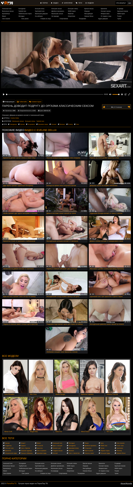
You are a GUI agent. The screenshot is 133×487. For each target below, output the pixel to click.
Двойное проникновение (58, 11)
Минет (4, 16)
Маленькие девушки (41, 13)
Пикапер (119, 450)
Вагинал (62, 124)
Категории (67, 3)
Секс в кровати (41, 450)
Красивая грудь (42, 453)
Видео (54, 3)
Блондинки (21, 8)
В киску (70, 124)
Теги (79, 3)
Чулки (119, 18)
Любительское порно (25, 13)
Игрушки (87, 11)
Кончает (53, 124)
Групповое (120, 448)
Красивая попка (74, 448)
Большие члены (73, 8)
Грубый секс (22, 11)
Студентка (8, 445)
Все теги (8, 438)
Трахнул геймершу (27, 453)
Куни (102, 443)
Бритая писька (89, 8)
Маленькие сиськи (57, 13)
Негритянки (71, 16)
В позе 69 (40, 445)
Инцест (23, 443)
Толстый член (9, 448)
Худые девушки (103, 18)
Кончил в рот (57, 448)
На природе (55, 16)
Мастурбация (88, 13)
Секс (77, 124)
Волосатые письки (8, 11)
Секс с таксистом (74, 453)
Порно (44, 3)
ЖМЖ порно (72, 11)
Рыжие (119, 16)
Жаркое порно (105, 450)
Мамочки (71, 13)
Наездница (13, 124)
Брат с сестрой (57, 445)
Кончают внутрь (106, 11)
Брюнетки (104, 8)
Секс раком (24, 18)
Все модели (10, 356)
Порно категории (14, 458)
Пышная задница (26, 450)
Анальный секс (7, 8)
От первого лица (106, 16)
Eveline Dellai (15, 118)
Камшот (23, 445)
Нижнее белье (88, 16)
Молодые (21, 16)
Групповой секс (40, 11)
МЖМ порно (121, 13)
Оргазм (22, 124)
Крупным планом (122, 11)
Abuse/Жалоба (126, 483)
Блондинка (72, 445)
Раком (87, 443)
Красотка (40, 448)
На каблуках (39, 16)
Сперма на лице (46, 18)
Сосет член (120, 445)
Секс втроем (6, 18)
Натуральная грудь (11, 453)
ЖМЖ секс (104, 445)
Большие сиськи (56, 8)
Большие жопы (39, 8)
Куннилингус (6, 13)
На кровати (31, 124)
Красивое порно (43, 124)
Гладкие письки (57, 450)
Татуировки (82, 18)
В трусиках (88, 448)
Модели (90, 3)
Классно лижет (89, 453)
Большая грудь (105, 453)
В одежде (120, 8)
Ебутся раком (89, 450)
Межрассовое (105, 13)
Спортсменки (64, 18)
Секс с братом (25, 448)
